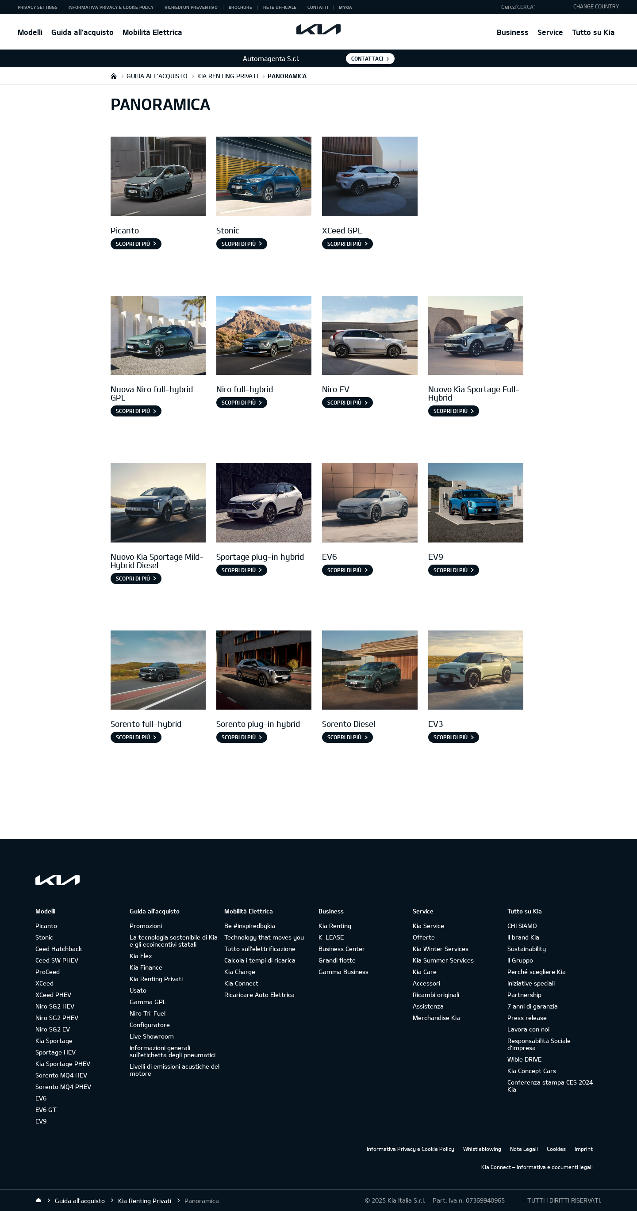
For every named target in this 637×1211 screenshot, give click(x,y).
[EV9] (475, 504)
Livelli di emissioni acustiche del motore (174, 1069)
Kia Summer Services (443, 960)
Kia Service (428, 925)
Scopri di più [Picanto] (133, 244)
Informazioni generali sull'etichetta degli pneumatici (172, 1051)
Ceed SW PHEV (56, 960)
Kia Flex (141, 955)
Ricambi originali (436, 994)
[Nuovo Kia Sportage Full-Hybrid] (475, 337)
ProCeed (47, 971)
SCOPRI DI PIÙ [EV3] (451, 737)
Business (513, 32)
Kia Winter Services (440, 948)
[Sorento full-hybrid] (158, 671)
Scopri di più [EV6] (344, 570)
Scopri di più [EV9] (451, 570)
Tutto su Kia (593, 32)
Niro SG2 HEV (54, 1006)
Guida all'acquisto (82, 32)
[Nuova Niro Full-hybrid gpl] (158, 337)
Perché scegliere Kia (536, 971)
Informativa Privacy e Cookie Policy (111, 7)
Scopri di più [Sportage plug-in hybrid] (239, 570)
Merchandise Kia (436, 1017)
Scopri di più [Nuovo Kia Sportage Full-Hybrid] (451, 411)
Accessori (426, 983)
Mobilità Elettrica (152, 32)
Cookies (556, 1149)
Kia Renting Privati (156, 978)
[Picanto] (158, 177)
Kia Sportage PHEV (62, 1063)
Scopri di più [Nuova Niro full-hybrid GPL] (133, 411)
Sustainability (526, 948)
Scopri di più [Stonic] (239, 244)
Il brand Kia (523, 937)
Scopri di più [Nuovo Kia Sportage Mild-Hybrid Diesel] (133, 578)
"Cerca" (525, 7)
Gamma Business (343, 971)
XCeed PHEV (53, 994)
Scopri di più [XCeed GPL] (344, 244)
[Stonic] (263, 177)
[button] (528, 7)
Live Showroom (152, 1036)
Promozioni (146, 925)
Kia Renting (334, 925)
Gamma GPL (148, 1001)
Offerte (424, 937)
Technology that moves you (264, 937)
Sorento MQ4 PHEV (63, 1086)
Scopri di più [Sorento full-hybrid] (133, 737)
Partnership (524, 994)
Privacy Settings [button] (38, 7)
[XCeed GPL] (369, 177)
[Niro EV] (369, 337)
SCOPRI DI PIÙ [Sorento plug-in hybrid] (239, 737)
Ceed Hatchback (58, 948)
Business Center (341, 948)
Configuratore (150, 1024)
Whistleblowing (482, 1149)
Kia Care (425, 971)
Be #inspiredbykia (249, 925)
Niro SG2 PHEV (56, 1017)
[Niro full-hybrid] (263, 337)
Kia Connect (241, 983)
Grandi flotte (337, 960)
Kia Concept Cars (531, 1070)
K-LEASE (331, 937)
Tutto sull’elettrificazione (259, 948)
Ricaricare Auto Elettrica (259, 994)
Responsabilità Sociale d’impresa (539, 1044)
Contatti (317, 7)
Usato (138, 990)
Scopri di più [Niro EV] (344, 402)
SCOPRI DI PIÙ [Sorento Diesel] (344, 737)
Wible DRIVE (524, 1059)
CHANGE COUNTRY (596, 6)
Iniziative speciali (531, 983)
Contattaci (367, 58)
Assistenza (428, 1006)
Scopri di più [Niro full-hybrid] (239, 402)
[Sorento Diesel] (369, 671)
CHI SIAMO (522, 925)
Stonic (44, 937)
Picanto (46, 925)
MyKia (345, 7)
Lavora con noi (528, 1029)
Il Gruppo (520, 960)
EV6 (40, 1098)
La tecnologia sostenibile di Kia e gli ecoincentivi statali (174, 940)
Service (550, 32)
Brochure (240, 7)
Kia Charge (239, 971)
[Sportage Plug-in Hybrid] (263, 504)
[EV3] (475, 671)
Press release (527, 1017)
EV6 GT (46, 1109)
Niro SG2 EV (52, 1029)
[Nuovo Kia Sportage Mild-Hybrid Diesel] (158, 504)
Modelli (30, 32)
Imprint (584, 1149)
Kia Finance (146, 967)
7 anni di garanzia (532, 1006)
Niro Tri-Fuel (147, 1013)
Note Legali (524, 1149)
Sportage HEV (55, 1052)
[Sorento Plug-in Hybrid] (263, 671)
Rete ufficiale (279, 7)
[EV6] (369, 504)
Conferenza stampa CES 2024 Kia (550, 1085)
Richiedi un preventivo (191, 7)
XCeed (44, 983)
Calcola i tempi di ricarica (259, 960)
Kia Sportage (54, 1040)
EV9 (40, 1121)
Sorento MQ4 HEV (61, 1075)
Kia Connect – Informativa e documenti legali (537, 1167)
